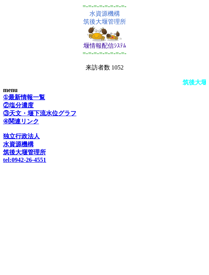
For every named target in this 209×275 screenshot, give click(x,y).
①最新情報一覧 (24, 97)
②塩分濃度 (18, 105)
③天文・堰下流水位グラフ (39, 113)
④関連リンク (21, 121)
